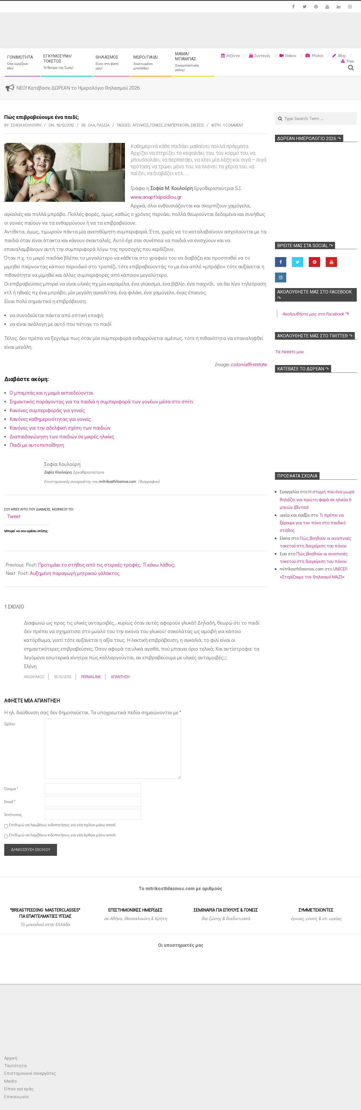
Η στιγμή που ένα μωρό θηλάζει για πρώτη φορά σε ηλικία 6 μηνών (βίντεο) (317, 499)
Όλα (91, 125)
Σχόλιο (9, 723)
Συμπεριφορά (176, 125)
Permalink (91, 676)
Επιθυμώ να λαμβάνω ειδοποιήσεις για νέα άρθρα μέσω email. (62, 834)
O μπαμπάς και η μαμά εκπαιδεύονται (51, 392)
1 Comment (233, 125)
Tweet (14, 516)
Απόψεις (141, 125)
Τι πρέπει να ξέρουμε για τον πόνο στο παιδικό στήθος (312, 522)
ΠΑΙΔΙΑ (103, 125)
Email (10, 801)
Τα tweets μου (289, 351)
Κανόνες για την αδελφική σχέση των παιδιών (60, 427)
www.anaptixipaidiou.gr (156, 196)
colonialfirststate (249, 364)
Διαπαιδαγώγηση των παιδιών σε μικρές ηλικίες (62, 436)
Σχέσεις (197, 125)
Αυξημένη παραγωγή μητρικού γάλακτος (75, 573)
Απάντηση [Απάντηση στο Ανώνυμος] (120, 676)
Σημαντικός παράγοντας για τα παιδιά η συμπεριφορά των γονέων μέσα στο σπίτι (101, 401)
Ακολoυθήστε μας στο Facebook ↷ (315, 314)
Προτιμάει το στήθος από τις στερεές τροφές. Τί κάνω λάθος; (106, 564)
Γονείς (156, 125)
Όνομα (11, 788)
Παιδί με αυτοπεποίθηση (37, 444)
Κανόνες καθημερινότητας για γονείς (50, 418)
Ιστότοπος (13, 814)
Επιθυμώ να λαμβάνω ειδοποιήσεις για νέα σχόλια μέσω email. (62, 824)
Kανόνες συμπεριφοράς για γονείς (47, 410)
